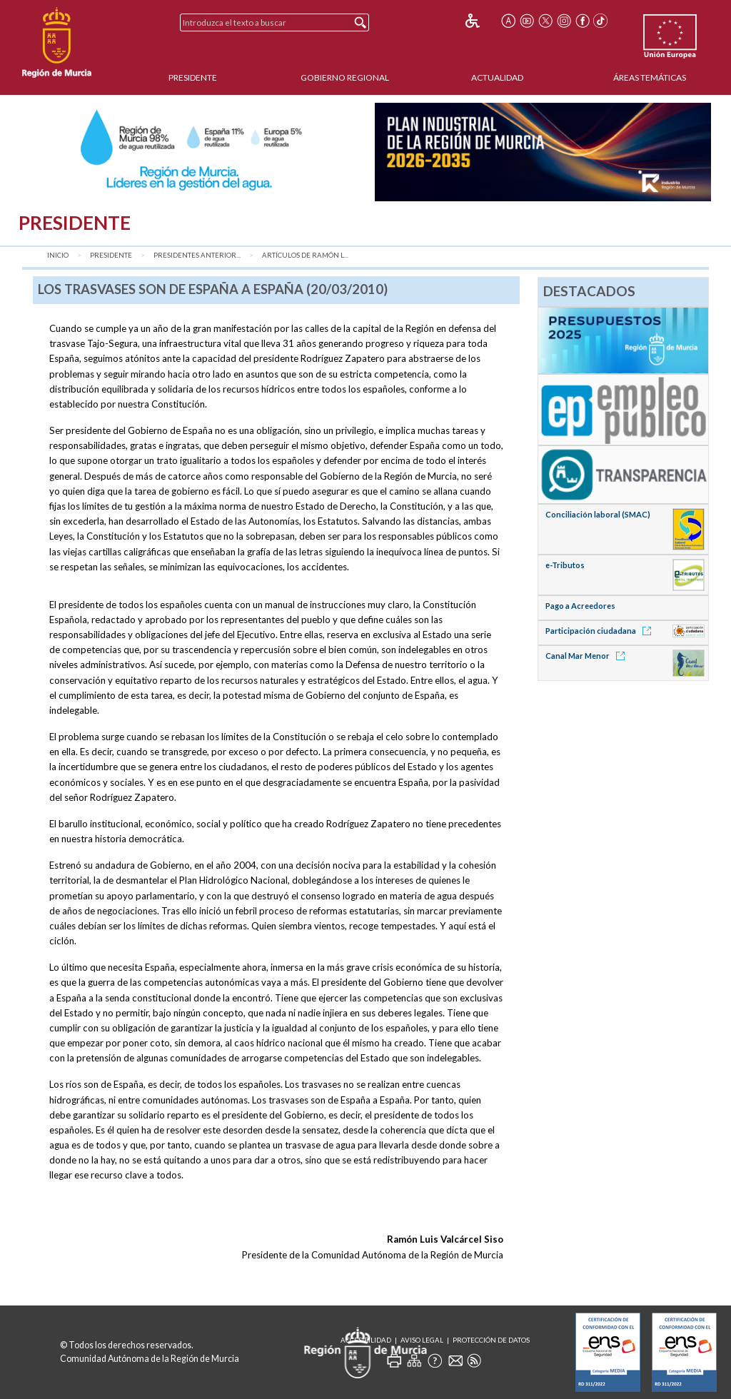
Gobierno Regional (345, 77)
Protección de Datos (491, 1340)
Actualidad (497, 77)
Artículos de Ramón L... (305, 255)
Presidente (192, 77)
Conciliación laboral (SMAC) (597, 514)
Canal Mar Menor (587, 655)
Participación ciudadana (600, 630)
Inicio (58, 255)
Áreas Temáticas (649, 77)
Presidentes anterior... (197, 255)
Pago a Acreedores (580, 605)
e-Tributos (565, 565)
